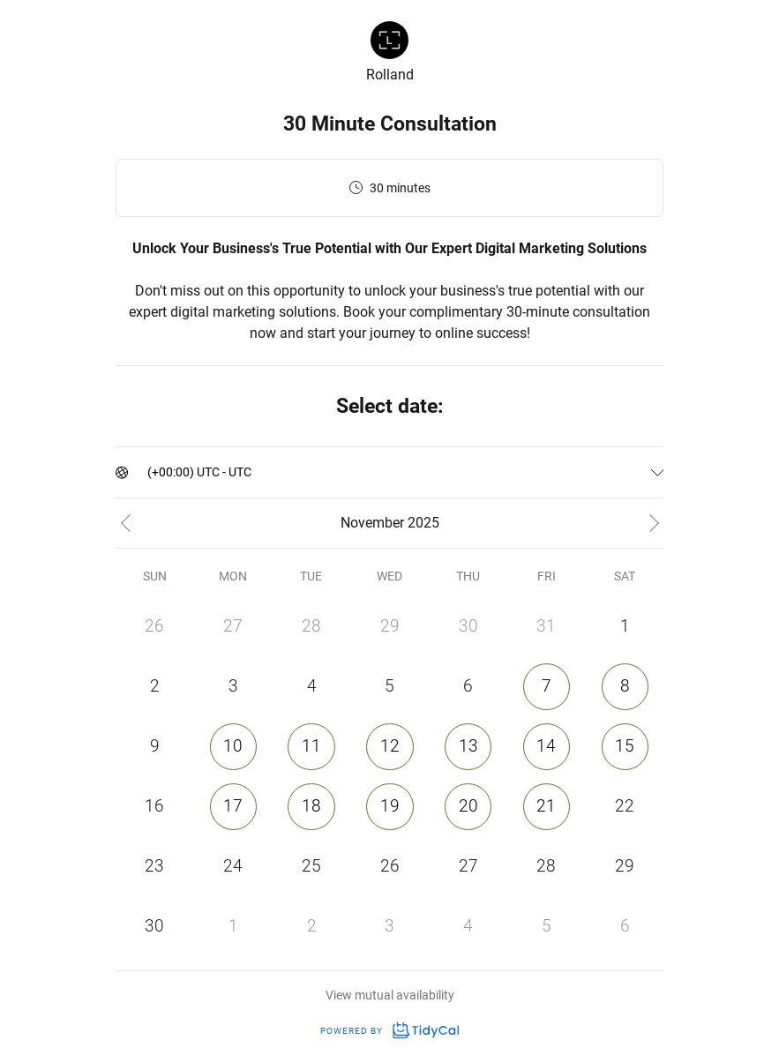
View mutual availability (390, 995)
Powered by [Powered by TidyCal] (389, 1031)
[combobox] (148, 472)
